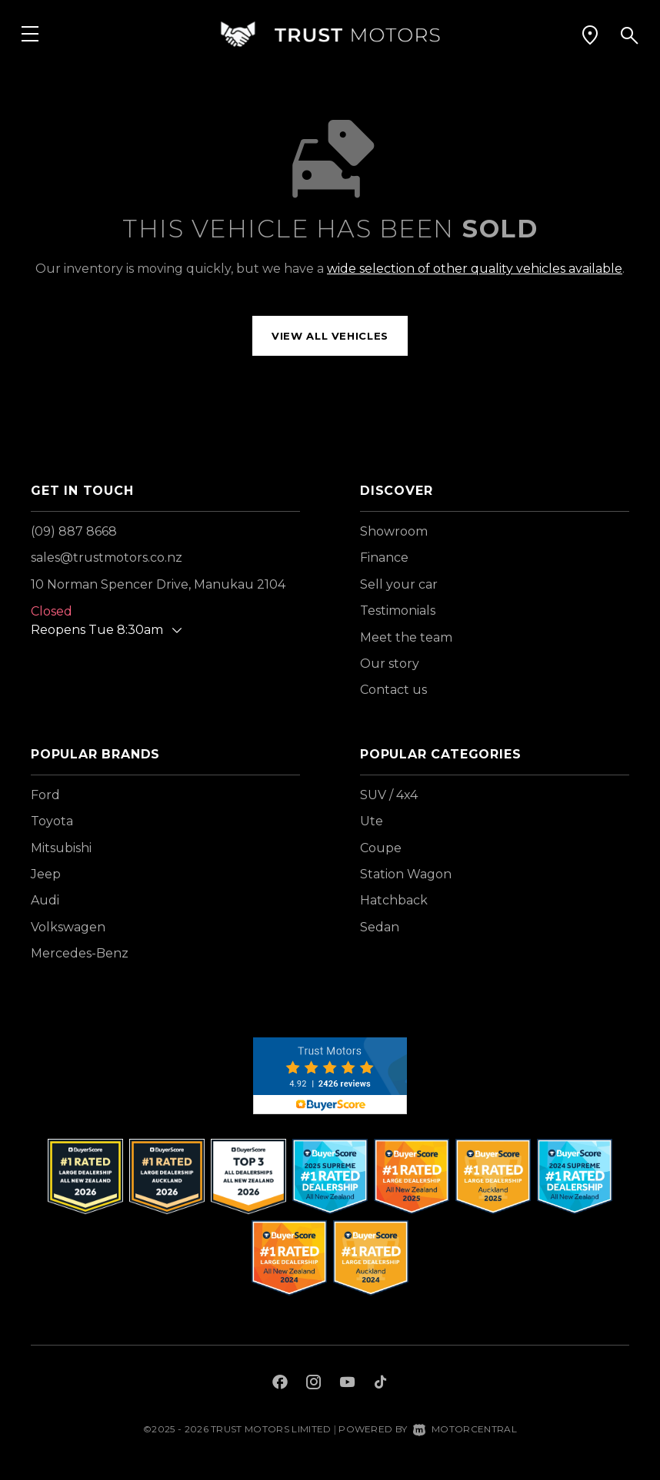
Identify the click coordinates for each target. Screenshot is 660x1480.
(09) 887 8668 (74, 531)
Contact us (393, 689)
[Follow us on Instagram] (314, 1384)
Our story (389, 663)
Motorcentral (465, 1429)
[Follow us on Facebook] (280, 1384)
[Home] (330, 34)
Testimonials (397, 610)
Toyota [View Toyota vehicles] (52, 821)
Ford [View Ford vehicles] (45, 795)
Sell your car (399, 584)
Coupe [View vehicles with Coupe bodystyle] (381, 848)
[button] (590, 34)
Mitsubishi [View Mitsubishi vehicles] (61, 848)
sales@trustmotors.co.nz (106, 557)
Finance (384, 557)
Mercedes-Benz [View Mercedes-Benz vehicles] (79, 953)
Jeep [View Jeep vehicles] (46, 874)
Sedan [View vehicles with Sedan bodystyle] (379, 927)
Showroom (394, 531)
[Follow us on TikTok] (380, 1384)
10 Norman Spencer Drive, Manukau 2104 (158, 584)
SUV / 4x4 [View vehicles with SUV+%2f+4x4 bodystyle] (389, 795)
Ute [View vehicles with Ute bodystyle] (371, 821)
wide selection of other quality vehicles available (474, 268)
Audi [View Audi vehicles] (45, 900)
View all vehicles (330, 336)
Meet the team (406, 637)
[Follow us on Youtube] (347, 1384)
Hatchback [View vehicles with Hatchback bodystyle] (394, 900)
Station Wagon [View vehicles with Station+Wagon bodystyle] (406, 874)
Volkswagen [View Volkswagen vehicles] (68, 927)
